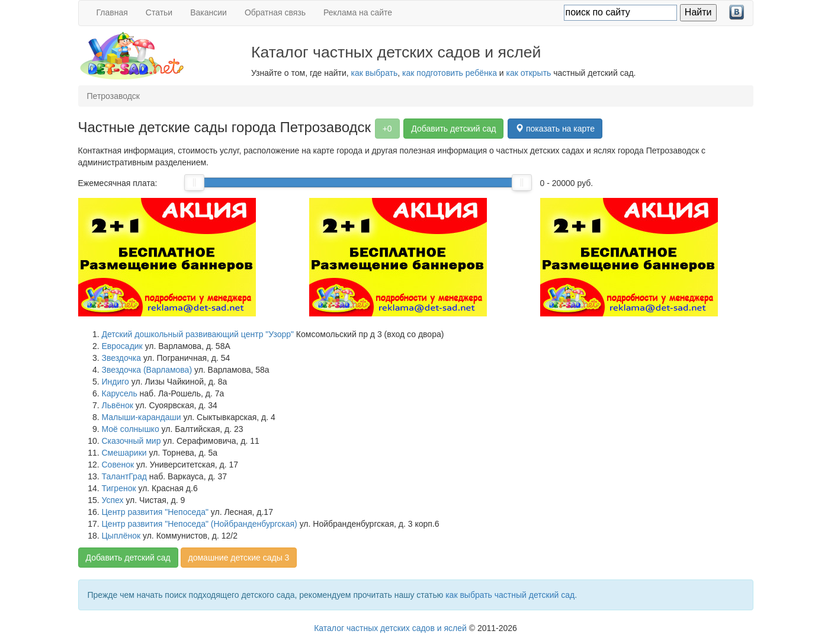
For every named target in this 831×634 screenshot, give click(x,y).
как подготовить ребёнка (449, 73)
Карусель (119, 393)
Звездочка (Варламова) (147, 369)
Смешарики (124, 452)
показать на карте (555, 128)
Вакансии (208, 12)
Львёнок (117, 405)
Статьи (159, 12)
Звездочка (122, 358)
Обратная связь (275, 12)
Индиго (115, 381)
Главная (112, 12)
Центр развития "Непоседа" (155, 512)
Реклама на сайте (357, 12)
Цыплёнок (121, 535)
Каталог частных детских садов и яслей (390, 628)
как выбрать (374, 73)
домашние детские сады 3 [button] (239, 557)
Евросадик (122, 346)
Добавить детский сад (453, 128)
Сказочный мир (131, 441)
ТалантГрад (124, 476)
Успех (113, 500)
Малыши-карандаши (141, 417)
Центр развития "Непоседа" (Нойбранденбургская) (199, 524)
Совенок (118, 464)
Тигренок (119, 488)
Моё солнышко (130, 429)
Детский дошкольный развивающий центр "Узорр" (198, 334)
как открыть (528, 73)
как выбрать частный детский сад (510, 595)
